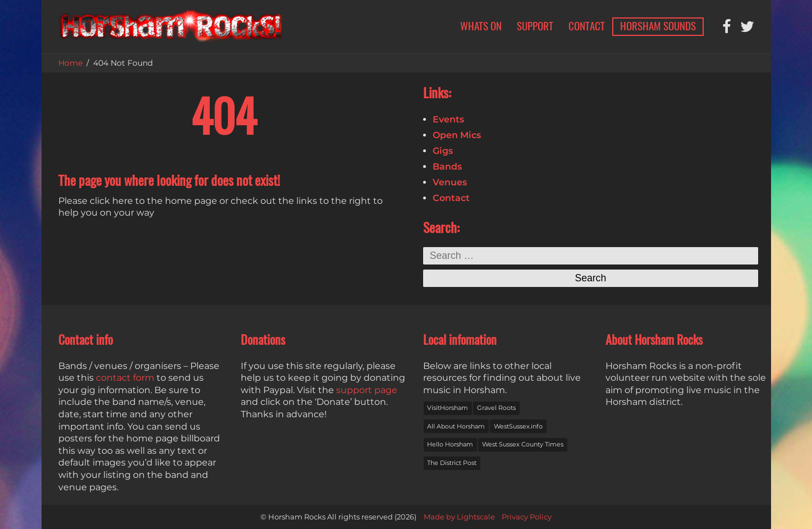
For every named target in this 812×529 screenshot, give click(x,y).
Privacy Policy (527, 517)
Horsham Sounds (658, 26)
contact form (125, 377)
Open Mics (457, 135)
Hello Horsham (450, 444)
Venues (450, 182)
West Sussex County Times (522, 444)
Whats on (481, 26)
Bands (447, 166)
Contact (586, 26)
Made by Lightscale (459, 517)
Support (535, 26)
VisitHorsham (447, 408)
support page (366, 390)
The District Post (451, 463)
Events (448, 119)
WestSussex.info (518, 426)
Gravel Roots (496, 408)
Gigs (443, 150)
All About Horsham (456, 426)
